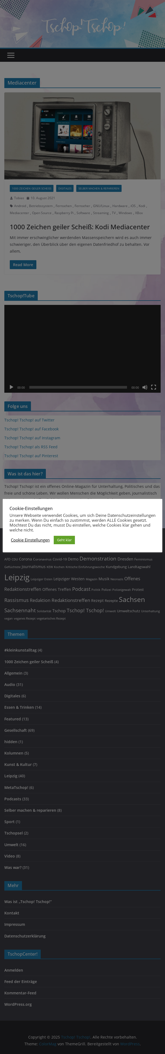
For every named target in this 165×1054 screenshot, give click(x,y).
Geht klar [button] (64, 539)
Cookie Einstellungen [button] (30, 539)
